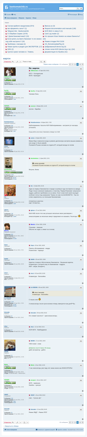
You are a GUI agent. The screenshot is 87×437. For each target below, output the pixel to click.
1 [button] (72, 64)
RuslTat (6, 90)
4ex (5, 197)
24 (11, 370)
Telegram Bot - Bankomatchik (18, 31)
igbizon (6, 209)
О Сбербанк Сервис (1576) (17, 34)
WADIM (6, 351)
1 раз (14, 99)
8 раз (14, 402)
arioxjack (6, 379)
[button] (70, 64)
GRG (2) (10, 49)
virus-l (6, 272)
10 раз (15, 238)
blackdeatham (8, 169)
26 (11, 316)
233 (12, 398)
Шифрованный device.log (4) (55, 47)
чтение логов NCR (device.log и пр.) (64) (60, 49)
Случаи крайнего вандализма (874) (20, 26)
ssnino (6, 146)
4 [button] (80, 64)
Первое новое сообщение (51, 64)
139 (12, 213)
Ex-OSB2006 (7, 298)
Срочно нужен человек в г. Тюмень (20, 52)
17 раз (14, 304)
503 (12, 234)
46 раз (15, 179)
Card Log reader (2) (52, 34)
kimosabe (7, 312)
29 (11, 355)
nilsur (5, 326)
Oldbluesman (7, 76)
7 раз (14, 401)
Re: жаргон (34, 68)
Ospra (6, 244)
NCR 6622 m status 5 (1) (54, 31)
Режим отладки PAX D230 (54, 41)
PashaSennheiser (9, 122)
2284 (12, 175)
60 (11, 150)
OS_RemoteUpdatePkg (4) (54, 44)
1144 (12, 302)
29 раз (14, 177)
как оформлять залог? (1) (17, 28)
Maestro (6, 230)
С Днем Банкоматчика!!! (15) (18, 36)
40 (11, 200)
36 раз (15, 306)
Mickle (6, 364)
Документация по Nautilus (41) (56, 52)
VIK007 (6, 394)
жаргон (7, 58)
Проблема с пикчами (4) (16, 44)
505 (12, 125)
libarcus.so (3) (50, 26)
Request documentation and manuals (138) (60, 28)
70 (11, 82)
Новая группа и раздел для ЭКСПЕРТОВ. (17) (24, 47)
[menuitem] (13, 14)
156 (12, 96)
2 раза (14, 216)
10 (11, 330)
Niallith (6, 258)
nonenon (6, 105)
